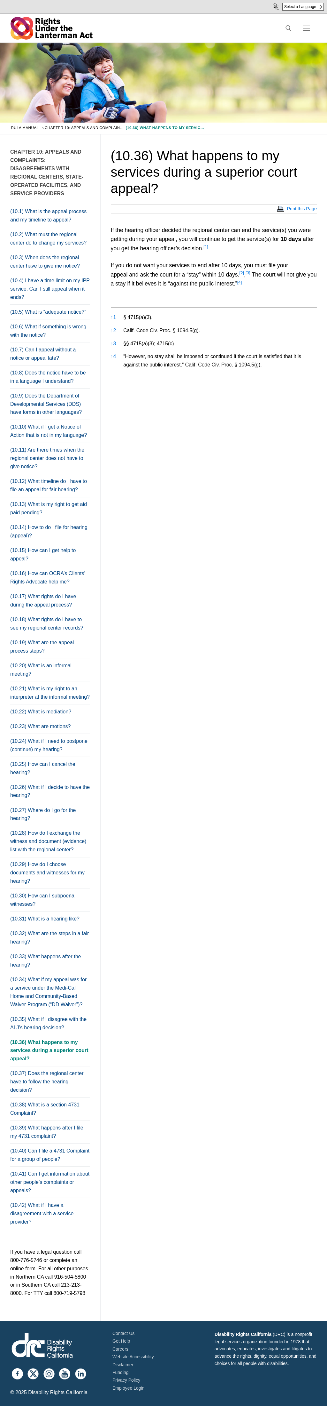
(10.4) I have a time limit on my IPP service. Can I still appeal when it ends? (50, 289)
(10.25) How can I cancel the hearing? (42, 768)
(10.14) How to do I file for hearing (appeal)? (48, 531)
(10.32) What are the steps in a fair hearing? (49, 937)
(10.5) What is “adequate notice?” (48, 312)
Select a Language (300, 6)
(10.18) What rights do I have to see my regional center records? (46, 624)
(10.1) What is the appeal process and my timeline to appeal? (48, 215)
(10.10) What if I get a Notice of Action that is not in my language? (48, 431)
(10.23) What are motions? (40, 726)
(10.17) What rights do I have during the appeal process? (43, 600)
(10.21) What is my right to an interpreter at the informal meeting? (50, 693)
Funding (120, 1372)
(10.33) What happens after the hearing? (45, 961)
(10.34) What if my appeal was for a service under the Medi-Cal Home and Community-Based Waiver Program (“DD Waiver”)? (48, 992)
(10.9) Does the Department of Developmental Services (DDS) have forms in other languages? (46, 404)
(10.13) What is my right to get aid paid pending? (48, 508)
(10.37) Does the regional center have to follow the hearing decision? (46, 1082)
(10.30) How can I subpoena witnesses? (42, 900)
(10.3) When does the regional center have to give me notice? (45, 262)
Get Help (121, 1341)
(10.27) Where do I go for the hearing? (43, 814)
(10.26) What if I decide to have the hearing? (50, 791)
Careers (120, 1349)
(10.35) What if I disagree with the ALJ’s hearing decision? (48, 1023)
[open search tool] (288, 28)
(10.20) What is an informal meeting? (41, 670)
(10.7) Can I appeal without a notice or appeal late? (43, 354)
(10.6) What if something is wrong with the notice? (48, 331)
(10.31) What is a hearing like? (45, 918)
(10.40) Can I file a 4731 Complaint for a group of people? (49, 1155)
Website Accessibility (133, 1356)
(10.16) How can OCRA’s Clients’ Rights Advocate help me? (47, 577)
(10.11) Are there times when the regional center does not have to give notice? (47, 458)
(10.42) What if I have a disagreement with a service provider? (41, 1213)
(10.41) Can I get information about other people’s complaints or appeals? (49, 1182)
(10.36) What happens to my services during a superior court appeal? (49, 1051)
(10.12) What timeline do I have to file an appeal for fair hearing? (48, 485)
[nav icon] (306, 28)
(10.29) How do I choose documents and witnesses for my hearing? (47, 873)
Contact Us (123, 1333)
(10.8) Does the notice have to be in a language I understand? (48, 377)
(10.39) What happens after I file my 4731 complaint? (46, 1132)
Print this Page (302, 208)
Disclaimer (122, 1364)
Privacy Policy (126, 1380)
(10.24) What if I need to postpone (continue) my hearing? (48, 745)
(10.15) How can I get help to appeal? (43, 554)
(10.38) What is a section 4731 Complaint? (45, 1109)
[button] (205, 248)
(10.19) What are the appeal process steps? (42, 647)
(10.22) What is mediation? (40, 711)
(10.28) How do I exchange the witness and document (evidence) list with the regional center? (48, 841)
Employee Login (128, 1388)
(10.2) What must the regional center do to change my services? (48, 238)
